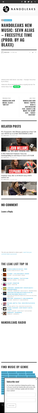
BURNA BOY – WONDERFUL (14, 312)
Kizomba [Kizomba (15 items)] (4, 387)
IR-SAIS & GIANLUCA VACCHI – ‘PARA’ (17, 269)
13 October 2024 (13, 135)
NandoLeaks (6, 135)
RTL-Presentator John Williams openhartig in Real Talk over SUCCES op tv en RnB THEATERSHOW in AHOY (18, 133)
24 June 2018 (14, 52)
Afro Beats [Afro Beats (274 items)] (29, 372)
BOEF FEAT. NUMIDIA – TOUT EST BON (17, 278)
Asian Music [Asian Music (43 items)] (12, 376)
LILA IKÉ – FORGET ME (13, 283)
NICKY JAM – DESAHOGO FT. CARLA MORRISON (20, 298)
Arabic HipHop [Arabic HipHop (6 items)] (30, 374)
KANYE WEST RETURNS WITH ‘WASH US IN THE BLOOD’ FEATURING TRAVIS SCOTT (19, 293)
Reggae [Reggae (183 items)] (4, 391)
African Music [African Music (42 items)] (21, 372)
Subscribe (11, 405)
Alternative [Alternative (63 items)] (22, 374)
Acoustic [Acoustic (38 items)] (4, 372)
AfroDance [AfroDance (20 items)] (5, 374)
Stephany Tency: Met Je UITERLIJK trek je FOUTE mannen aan (16, 176)
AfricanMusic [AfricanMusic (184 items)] (12, 372)
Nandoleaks (8, 20)
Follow (16, 86)
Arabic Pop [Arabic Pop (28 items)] (5, 376)
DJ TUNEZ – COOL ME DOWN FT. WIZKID (18, 273)
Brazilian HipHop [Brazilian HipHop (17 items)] (22, 376)
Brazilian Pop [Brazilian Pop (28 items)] (31, 376)
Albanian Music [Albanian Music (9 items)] (13, 374)
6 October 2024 (13, 157)
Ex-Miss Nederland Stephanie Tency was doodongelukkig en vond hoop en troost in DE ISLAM (17, 155)
